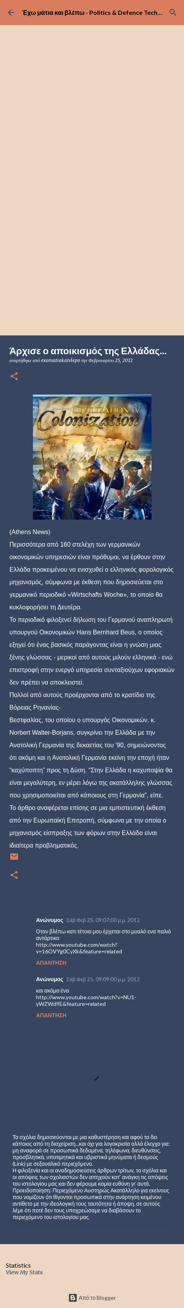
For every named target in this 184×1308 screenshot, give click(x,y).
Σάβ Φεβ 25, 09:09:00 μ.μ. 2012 (103, 979)
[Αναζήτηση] (173, 12)
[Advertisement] (92, 239)
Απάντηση (51, 962)
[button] (14, 376)
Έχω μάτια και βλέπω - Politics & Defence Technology (99, 12)
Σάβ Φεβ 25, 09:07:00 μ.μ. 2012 (103, 920)
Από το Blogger (92, 1297)
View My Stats (24, 1272)
